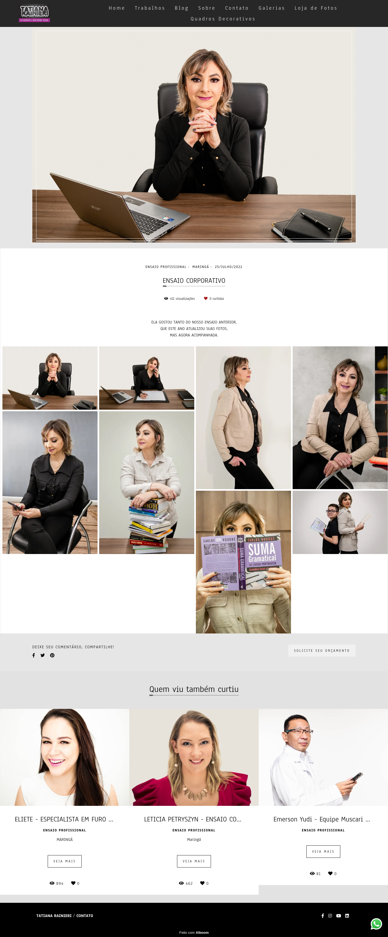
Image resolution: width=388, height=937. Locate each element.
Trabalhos (150, 8)
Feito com (194, 933)
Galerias (271, 8)
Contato (237, 8)
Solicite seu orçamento (322, 650)
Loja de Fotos (316, 8)
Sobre (207, 8)
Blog (182, 8)
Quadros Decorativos (223, 18)
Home (117, 8)
